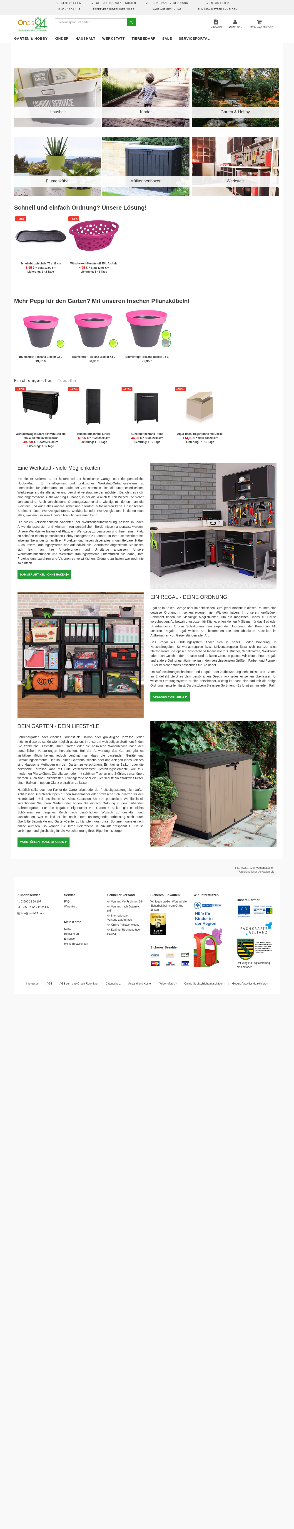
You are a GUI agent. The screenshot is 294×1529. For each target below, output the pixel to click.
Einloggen (70, 938)
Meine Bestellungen (76, 943)
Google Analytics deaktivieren (250, 983)
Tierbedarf (143, 38)
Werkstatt (113, 38)
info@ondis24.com (32, 913)
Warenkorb (70, 906)
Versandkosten (265, 867)
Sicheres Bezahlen (164, 947)
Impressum (32, 983)
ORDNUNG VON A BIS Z (170, 696)
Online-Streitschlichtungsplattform (204, 983)
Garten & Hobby (31, 38)
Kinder (62, 38)
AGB (49, 983)
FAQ (67, 901)
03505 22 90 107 (31, 901)
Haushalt (85, 38)
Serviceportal (194, 38)
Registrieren (71, 933)
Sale (167, 38)
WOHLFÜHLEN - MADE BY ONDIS (43, 842)
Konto (67, 928)
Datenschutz (113, 983)
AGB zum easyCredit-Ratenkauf (79, 983)
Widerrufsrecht (168, 983)
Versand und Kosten (140, 983)
